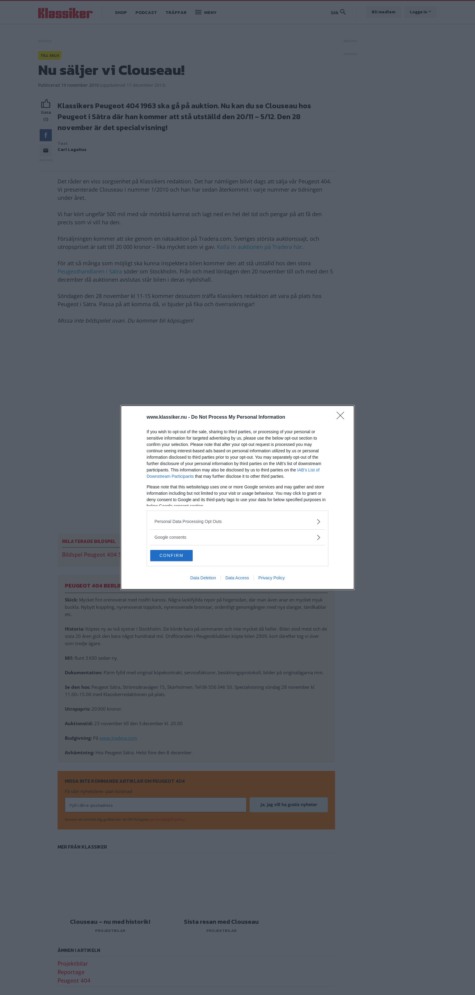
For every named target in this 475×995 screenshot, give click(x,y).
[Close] (342, 416)
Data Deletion (203, 579)
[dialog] (237, 497)
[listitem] (237, 520)
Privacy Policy (271, 579)
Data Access (237, 579)
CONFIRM (181, 554)
